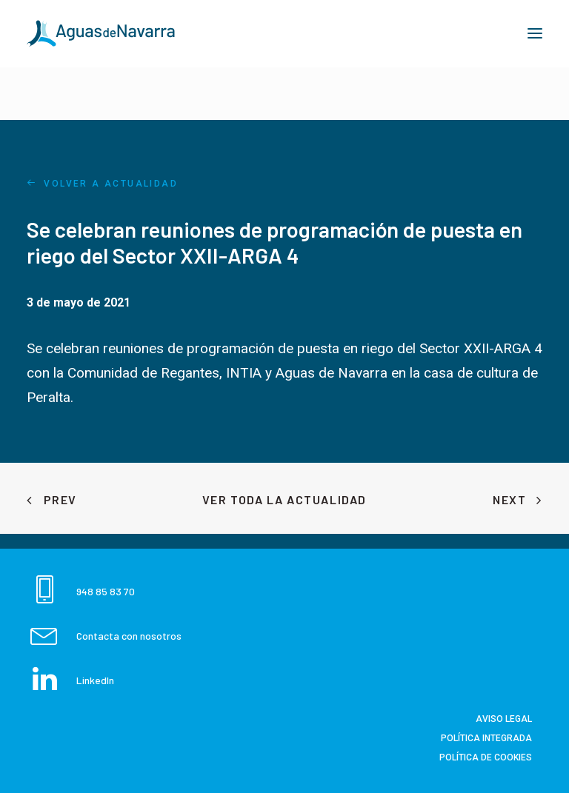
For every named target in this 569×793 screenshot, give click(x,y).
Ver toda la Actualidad (284, 499)
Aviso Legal (504, 719)
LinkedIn (95, 680)
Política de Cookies (485, 757)
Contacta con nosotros (129, 635)
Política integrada (486, 738)
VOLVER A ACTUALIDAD (102, 183)
